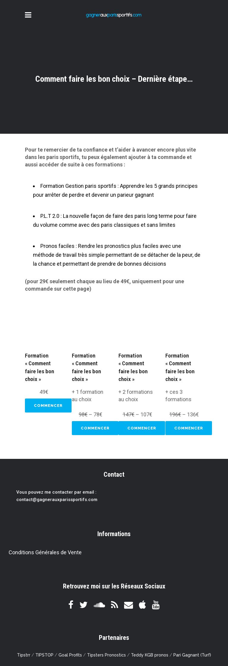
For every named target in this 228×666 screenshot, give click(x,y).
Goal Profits (70, 655)
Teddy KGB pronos (149, 655)
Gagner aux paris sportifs (66, 88)
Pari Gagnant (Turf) (192, 655)
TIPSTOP (44, 655)
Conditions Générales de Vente (45, 552)
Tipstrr (23, 655)
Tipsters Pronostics (106, 655)
